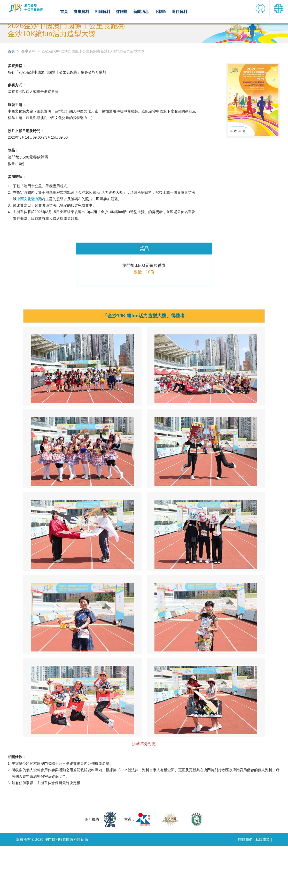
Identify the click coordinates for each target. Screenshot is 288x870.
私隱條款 (262, 863)
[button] (260, 11)
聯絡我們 (243, 863)
